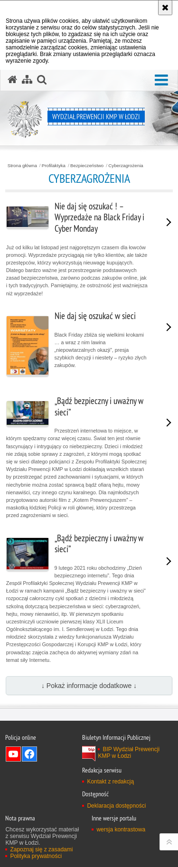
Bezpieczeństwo (86, 165)
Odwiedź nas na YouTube (13, 754)
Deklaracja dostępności (116, 805)
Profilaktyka (54, 165)
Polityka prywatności (36, 856)
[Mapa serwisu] (27, 80)
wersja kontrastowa (120, 829)
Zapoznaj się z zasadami (41, 849)
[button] (161, 80)
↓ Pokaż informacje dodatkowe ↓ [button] (89, 685)
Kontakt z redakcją (110, 781)
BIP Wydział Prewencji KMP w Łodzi (128, 752)
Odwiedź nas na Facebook (29, 754)
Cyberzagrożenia (125, 165)
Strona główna (22, 165)
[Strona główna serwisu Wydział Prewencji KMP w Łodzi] (12, 80)
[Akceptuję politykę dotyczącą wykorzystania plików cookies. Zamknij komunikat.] (165, 7)
